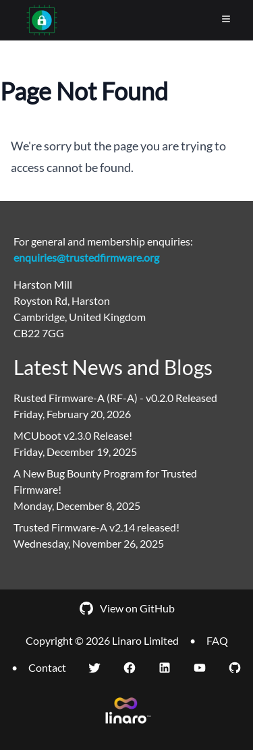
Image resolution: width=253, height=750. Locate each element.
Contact (47, 667)
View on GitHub (126, 608)
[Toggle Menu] (226, 18)
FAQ (217, 640)
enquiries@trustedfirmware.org (86, 257)
